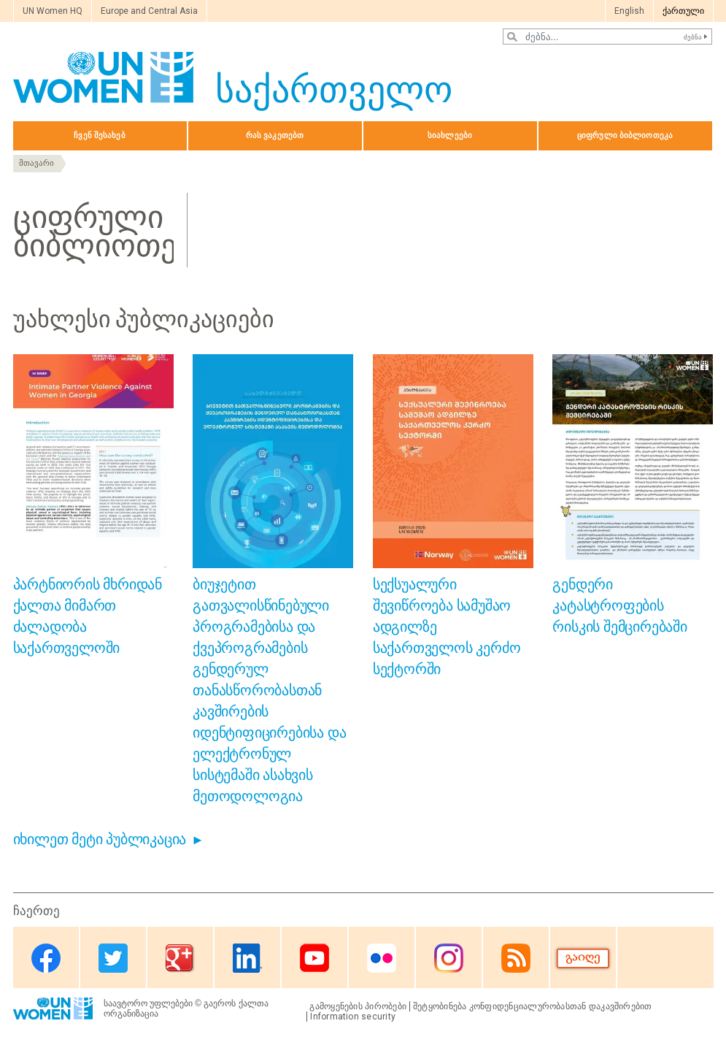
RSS (516, 958)
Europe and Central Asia (149, 11)
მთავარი (36, 163)
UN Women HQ (52, 11)
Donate (583, 958)
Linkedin (247, 958)
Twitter (113, 958)
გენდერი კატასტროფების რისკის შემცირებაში (619, 605)
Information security (352, 1016)
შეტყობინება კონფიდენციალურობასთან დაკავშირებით (532, 1006)
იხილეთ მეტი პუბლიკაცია (100, 839)
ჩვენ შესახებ (99, 135)
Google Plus (180, 958)
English (629, 11)
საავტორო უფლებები (148, 1003)
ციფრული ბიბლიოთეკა (625, 135)
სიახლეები (450, 135)
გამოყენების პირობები (357, 1006)
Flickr (381, 958)
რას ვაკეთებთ (275, 135)
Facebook (46, 958)
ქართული (683, 11)
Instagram (449, 958)
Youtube (314, 958)
